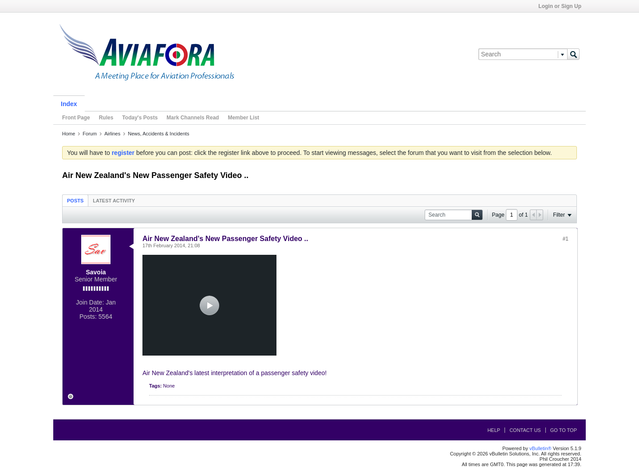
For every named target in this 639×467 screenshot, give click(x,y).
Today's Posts (140, 118)
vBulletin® (540, 448)
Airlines (112, 133)
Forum (90, 133)
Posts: (88, 316)
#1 (565, 239)
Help (493, 430)
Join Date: (90, 302)
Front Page (76, 118)
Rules (106, 118)
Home (68, 133)
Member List (243, 118)
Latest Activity (114, 200)
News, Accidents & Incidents (158, 133)
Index (69, 103)
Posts (75, 200)
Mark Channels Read (192, 118)
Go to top (563, 430)
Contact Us (525, 430)
